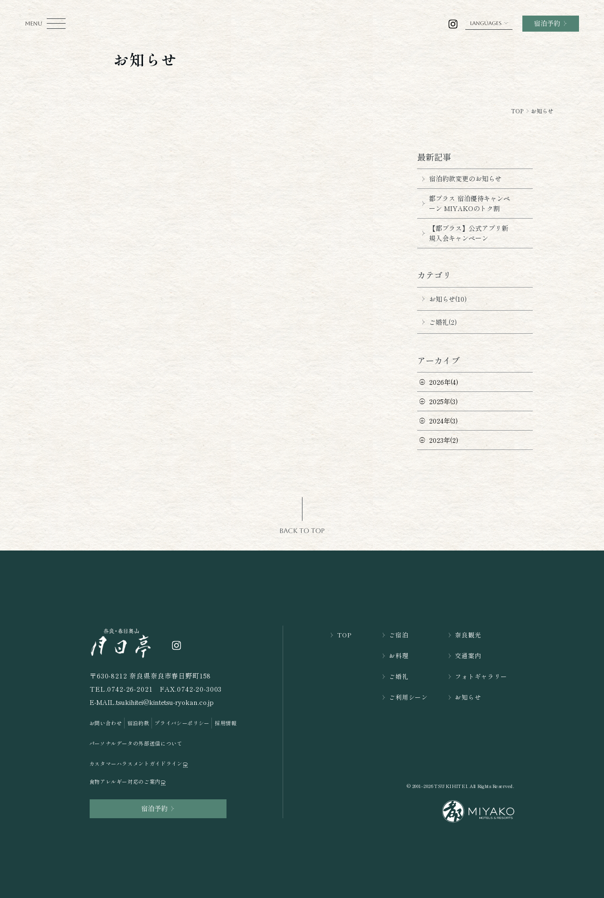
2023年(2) (443, 440)
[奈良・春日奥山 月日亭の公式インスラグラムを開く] (453, 23)
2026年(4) (443, 382)
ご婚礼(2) (437, 322)
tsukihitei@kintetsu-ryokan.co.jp (165, 702)
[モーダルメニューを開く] (45, 23)
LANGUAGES (489, 23)
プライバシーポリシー (182, 723)
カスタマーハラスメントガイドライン (139, 764)
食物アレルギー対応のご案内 (128, 782)
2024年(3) (443, 420)
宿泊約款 (138, 723)
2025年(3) (443, 401)
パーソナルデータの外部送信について (136, 743)
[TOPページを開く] (121, 643)
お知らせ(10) (442, 299)
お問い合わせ (105, 723)
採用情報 (226, 723)
